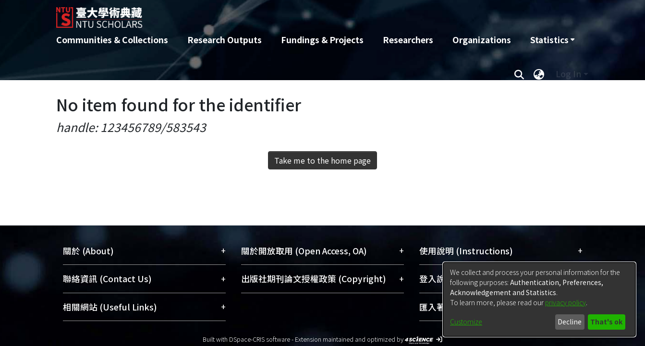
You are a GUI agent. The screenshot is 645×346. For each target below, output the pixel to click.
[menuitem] (552, 40)
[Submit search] (519, 74)
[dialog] (539, 299)
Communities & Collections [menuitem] (112, 40)
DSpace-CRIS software (259, 339)
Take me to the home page (322, 160)
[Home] (271, 14)
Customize (466, 321)
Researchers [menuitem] (408, 40)
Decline (570, 321)
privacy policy (565, 302)
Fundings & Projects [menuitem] (322, 40)
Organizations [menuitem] (481, 40)
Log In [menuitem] (568, 74)
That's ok (606, 321)
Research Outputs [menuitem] (224, 40)
